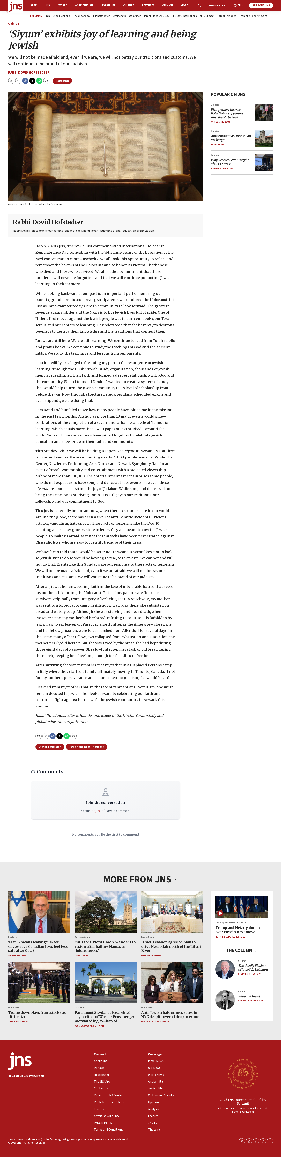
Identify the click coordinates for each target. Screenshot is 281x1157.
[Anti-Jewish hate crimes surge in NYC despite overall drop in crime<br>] (172, 982)
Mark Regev (238, 937)
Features (148, 5)
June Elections (61, 16)
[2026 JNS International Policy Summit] (243, 1073)
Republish (62, 81)
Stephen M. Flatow (249, 974)
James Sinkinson (221, 122)
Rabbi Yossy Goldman (251, 1000)
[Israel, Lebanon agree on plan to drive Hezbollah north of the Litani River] (172, 912)
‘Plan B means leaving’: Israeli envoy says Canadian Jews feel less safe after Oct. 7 (38, 946)
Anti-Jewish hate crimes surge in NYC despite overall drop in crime (170, 1014)
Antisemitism (84, 5)
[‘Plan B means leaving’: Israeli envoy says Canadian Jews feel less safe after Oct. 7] (39, 912)
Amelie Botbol (17, 955)
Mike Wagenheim (151, 955)
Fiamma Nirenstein (222, 168)
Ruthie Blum (222, 937)
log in (95, 811)
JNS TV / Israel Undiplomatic (230, 922)
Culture (128, 5)
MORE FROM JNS (140, 879)
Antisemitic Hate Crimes (127, 16)
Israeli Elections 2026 (156, 16)
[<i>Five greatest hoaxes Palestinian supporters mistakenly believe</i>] (264, 112)
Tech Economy (81, 16)
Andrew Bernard (18, 1021)
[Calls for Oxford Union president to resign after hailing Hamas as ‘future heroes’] (105, 912)
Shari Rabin (218, 144)
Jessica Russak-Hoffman (89, 1026)
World (62, 5)
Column (215, 155)
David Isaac (81, 955)
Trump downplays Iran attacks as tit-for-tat (37, 1014)
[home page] (15, 7)
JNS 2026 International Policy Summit (193, 16)
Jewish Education (50, 747)
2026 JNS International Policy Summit (242, 1101)
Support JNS (261, 5)
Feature (12, 937)
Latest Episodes (227, 16)
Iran (48, 16)
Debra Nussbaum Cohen (155, 1021)
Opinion (167, 5)
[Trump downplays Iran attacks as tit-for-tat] (39, 982)
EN (239, 5)
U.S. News (13, 1007)
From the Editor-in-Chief (253, 16)
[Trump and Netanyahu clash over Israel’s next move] (241, 907)
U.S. (48, 5)
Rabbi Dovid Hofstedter (29, 72)
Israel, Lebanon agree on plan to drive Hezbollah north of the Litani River (171, 946)
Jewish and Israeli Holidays (86, 747)
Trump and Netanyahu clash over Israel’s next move (239, 930)
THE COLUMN (242, 950)
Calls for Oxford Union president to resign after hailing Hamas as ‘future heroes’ (105, 946)
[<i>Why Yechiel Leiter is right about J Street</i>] (264, 162)
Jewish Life (108, 5)
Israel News (147, 937)
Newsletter (217, 6)
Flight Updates (101, 16)
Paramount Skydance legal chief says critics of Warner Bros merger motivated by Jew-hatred (104, 1016)
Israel (34, 5)
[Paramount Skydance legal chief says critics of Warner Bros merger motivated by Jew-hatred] (105, 982)
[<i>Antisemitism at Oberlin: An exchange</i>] (264, 138)
